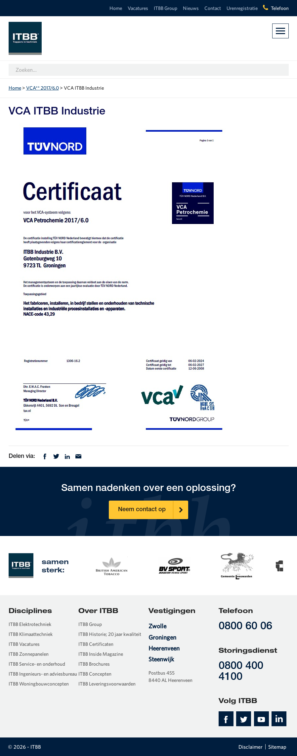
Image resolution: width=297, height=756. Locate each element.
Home (115, 8)
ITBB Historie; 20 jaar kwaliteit (109, 634)
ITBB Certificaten (95, 644)
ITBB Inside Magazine (100, 654)
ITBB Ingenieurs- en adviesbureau (43, 674)
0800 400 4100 (241, 672)
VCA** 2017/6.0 (42, 88)
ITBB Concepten (94, 674)
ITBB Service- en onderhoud (37, 664)
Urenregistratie (242, 8)
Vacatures (138, 8)
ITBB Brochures (94, 664)
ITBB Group (165, 8)
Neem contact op (153, 510)
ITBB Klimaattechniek (31, 634)
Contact (212, 8)
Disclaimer (250, 747)
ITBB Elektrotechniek (30, 624)
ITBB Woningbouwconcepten (39, 684)
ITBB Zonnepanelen (29, 654)
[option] (125, 565)
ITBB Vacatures (24, 644)
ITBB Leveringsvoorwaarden (107, 684)
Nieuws (191, 8)
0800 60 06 (245, 626)
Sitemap (277, 747)
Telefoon (280, 8)
